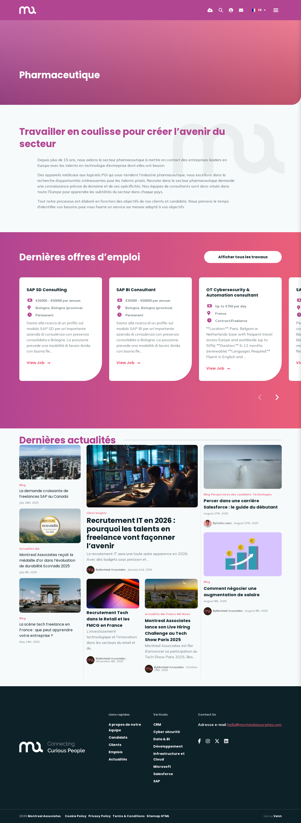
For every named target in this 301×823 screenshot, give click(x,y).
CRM (157, 724)
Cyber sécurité (166, 731)
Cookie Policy (76, 816)
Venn (277, 816)
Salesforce (163, 774)
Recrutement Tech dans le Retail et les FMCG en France (108, 619)
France (171, 614)
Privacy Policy (99, 816)
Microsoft (162, 766)
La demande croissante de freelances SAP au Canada (43, 493)
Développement (168, 746)
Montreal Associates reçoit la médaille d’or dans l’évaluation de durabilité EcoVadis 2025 (47, 560)
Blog (207, 494)
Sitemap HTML (158, 816)
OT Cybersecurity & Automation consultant (232, 292)
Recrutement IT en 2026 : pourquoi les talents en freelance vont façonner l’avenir (131, 533)
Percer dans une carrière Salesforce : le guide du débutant (241, 504)
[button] (277, 397)
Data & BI (161, 739)
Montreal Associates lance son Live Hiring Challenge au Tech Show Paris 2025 (167, 630)
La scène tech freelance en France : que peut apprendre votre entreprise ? (46, 630)
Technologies (262, 494)
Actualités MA (155, 614)
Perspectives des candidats (231, 494)
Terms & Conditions (129, 816)
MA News (183, 614)
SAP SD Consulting (47, 290)
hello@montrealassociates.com (254, 724)
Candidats (118, 737)
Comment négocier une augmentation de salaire (232, 591)
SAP (156, 781)
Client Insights (97, 513)
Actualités (118, 759)
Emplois (116, 752)
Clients (115, 744)
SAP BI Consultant (136, 290)
